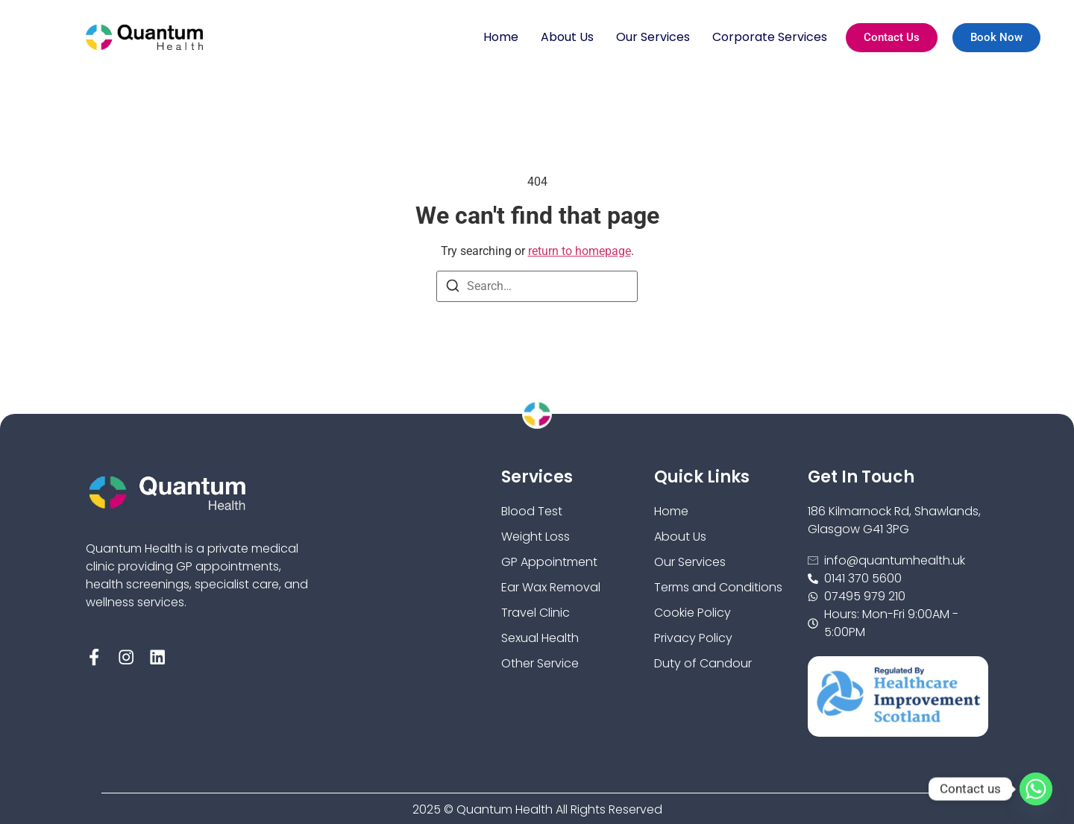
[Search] (452, 288)
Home (500, 36)
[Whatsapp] (1036, 789)
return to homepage (579, 251)
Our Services (653, 36)
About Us (567, 36)
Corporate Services (769, 36)
